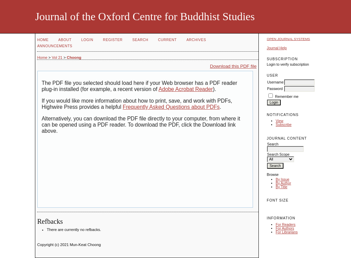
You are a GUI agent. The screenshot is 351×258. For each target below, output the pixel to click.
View (279, 121)
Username (275, 82)
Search (140, 40)
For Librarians (287, 232)
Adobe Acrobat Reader (186, 89)
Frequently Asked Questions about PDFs (171, 107)
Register (112, 40)
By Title (281, 187)
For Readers (285, 225)
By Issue (282, 179)
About (64, 40)
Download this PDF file (233, 66)
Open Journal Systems (288, 39)
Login (87, 40)
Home (42, 40)
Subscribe (283, 125)
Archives (196, 40)
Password (275, 89)
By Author (283, 183)
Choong (74, 57)
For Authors (285, 228)
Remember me (287, 97)
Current (167, 40)
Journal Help (277, 48)
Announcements (54, 46)
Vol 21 (57, 57)
